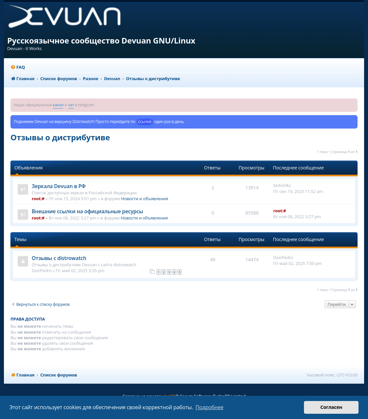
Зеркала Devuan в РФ (59, 186)
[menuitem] (17, 67)
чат (71, 105)
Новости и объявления (144, 198)
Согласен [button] (331, 407)
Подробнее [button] (209, 407)
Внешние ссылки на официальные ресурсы (87, 211)
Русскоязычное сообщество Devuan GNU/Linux (101, 40)
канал (58, 105)
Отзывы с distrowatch (59, 258)
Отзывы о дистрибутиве (60, 137)
